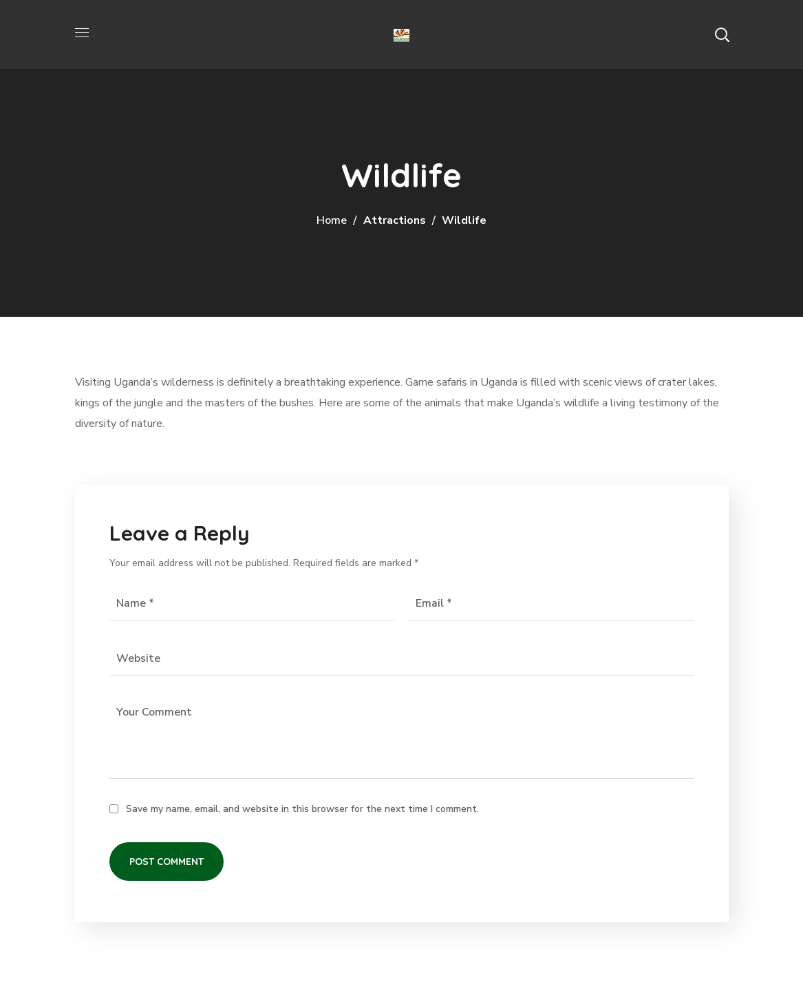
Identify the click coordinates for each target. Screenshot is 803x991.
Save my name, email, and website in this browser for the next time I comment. (302, 808)
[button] (722, 34)
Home (332, 220)
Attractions (394, 220)
